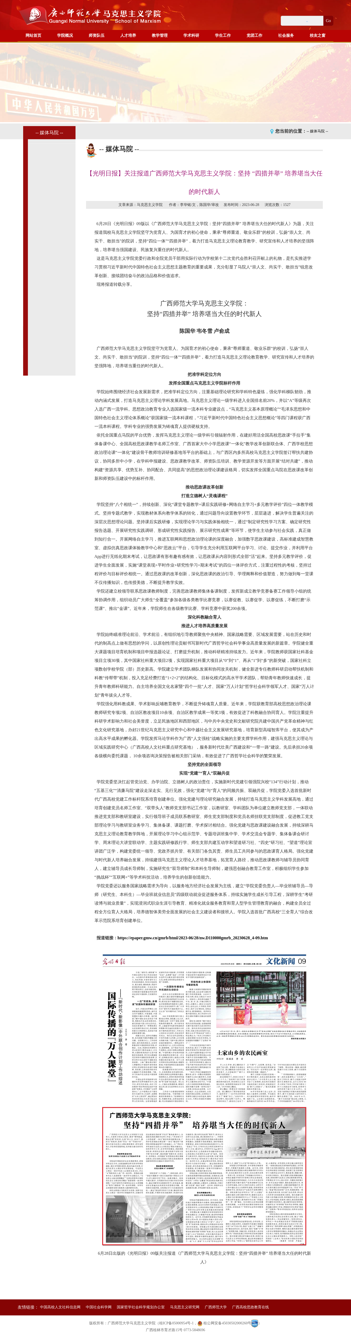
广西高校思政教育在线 (250, 1307)
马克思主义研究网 (184, 1307)
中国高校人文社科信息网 (60, 1307)
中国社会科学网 (99, 1307)
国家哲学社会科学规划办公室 (141, 1307)
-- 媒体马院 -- (317, 131)
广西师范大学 (216, 1307)
